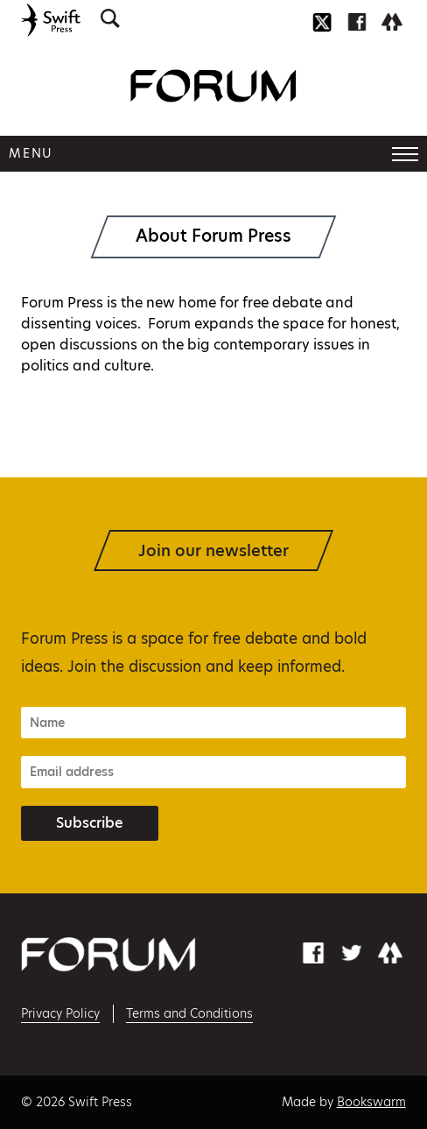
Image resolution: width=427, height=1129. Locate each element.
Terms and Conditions (189, 1013)
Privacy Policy (60, 1013)
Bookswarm (371, 1102)
